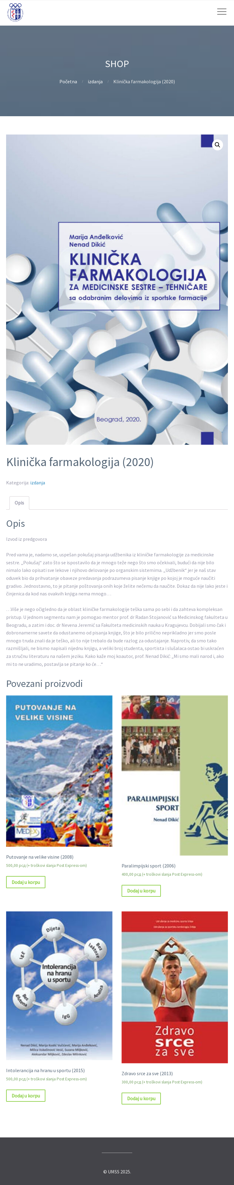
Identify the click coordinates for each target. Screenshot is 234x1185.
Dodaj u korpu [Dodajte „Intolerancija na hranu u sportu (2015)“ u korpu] (26, 1096)
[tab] (19, 503)
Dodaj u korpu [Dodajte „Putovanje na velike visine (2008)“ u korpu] (26, 882)
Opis (19, 503)
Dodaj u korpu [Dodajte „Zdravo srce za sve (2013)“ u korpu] (141, 1098)
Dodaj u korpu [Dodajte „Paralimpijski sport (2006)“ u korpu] (141, 891)
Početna (68, 81)
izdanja (95, 81)
